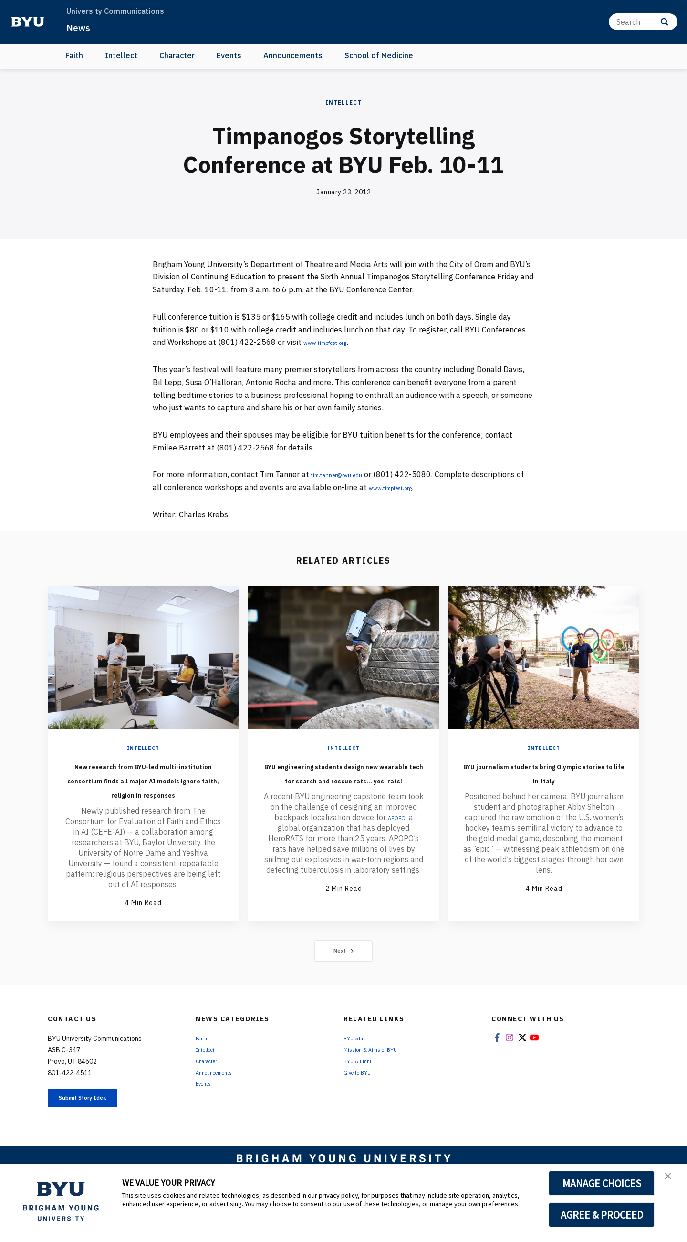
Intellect (121, 55)
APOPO (397, 846)
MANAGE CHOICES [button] (601, 1183)
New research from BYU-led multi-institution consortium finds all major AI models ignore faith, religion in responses (143, 793)
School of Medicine (378, 55)
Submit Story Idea (97, 1129)
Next (343, 979)
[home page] (27, 22)
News (80, 26)
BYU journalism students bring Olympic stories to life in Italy (544, 779)
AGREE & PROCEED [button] (602, 1214)
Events (229, 55)
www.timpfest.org (335, 342)
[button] (671, 1181)
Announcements (293, 55)
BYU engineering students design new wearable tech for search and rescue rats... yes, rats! (343, 786)
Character (177, 55)
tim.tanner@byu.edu (347, 474)
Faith (74, 55)
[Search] (643, 21)
